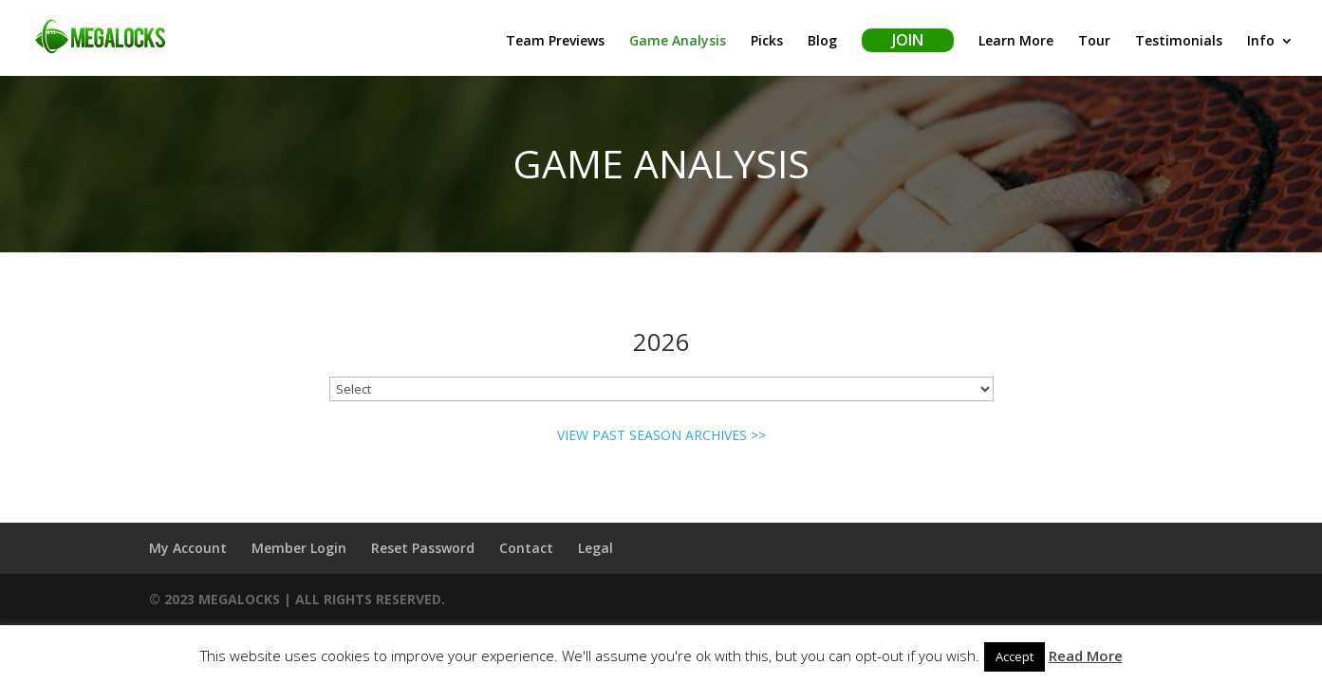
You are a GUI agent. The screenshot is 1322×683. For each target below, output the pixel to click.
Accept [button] (1014, 656)
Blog (822, 41)
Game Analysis (677, 41)
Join (907, 39)
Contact (526, 548)
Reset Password (423, 548)
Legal (595, 548)
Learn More (1015, 41)
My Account (188, 548)
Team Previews (555, 41)
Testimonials (1178, 41)
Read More (1086, 655)
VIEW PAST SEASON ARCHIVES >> (661, 435)
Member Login (298, 548)
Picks (767, 41)
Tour (1094, 41)
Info (1261, 41)
